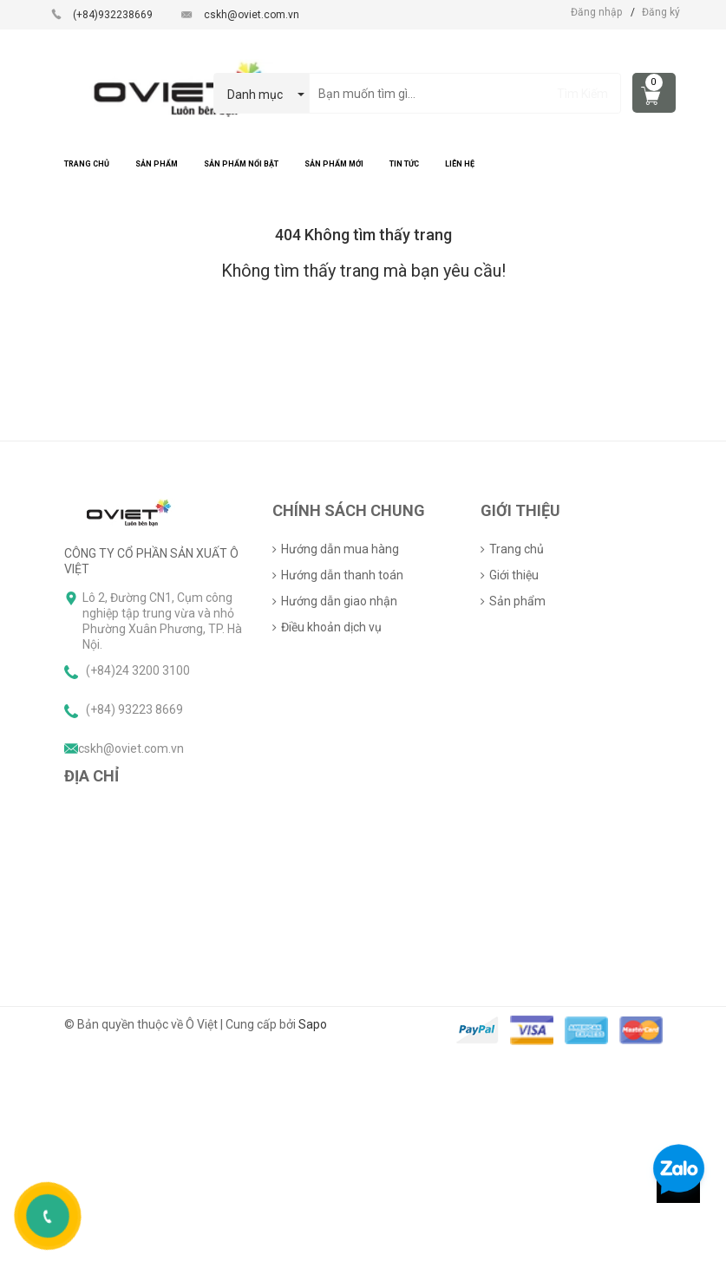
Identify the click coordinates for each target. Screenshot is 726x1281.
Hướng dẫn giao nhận (339, 601)
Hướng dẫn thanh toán (342, 575)
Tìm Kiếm (582, 94)
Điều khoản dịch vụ (331, 627)
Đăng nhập (596, 12)
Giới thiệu (514, 575)
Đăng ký (661, 12)
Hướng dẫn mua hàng (340, 549)
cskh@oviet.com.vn (251, 15)
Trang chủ (516, 549)
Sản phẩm (517, 601)
